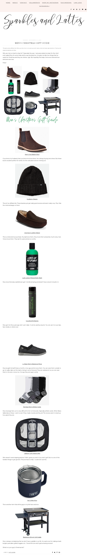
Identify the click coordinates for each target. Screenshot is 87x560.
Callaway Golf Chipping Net (32, 453)
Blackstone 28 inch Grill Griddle (32, 537)
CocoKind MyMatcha (32, 321)
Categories (44, 6)
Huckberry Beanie (32, 199)
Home (8, 2)
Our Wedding (66, 2)
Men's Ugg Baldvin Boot (32, 154)
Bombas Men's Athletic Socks (32, 407)
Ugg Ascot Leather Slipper (32, 233)
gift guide (12, 552)
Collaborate (34, 2)
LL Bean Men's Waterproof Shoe (32, 364)
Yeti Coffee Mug (32, 500)
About (15, 2)
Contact (23, 2)
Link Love (78, 2)
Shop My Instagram (50, 2)
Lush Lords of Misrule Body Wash (32, 278)
